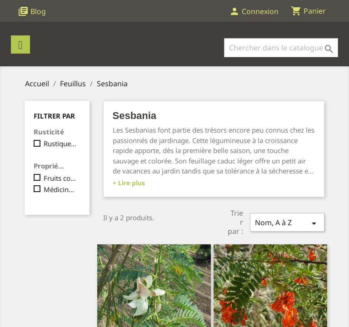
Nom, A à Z (287, 223)
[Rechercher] (281, 47)
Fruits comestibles (60, 178)
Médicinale (60, 189)
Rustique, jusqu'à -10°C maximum (60, 143)
